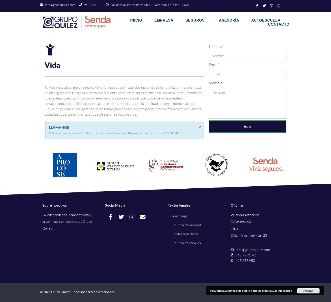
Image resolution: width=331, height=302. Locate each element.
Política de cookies (186, 243)
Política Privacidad (186, 225)
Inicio (136, 20)
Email (214, 64)
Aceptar (308, 290)
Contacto (279, 24)
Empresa (163, 20)
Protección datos (185, 234)
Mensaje (216, 83)
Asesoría (229, 20)
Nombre (216, 46)
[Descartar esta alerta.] (200, 127)
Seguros (195, 20)
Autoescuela (265, 20)
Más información (282, 290)
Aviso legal (180, 216)
